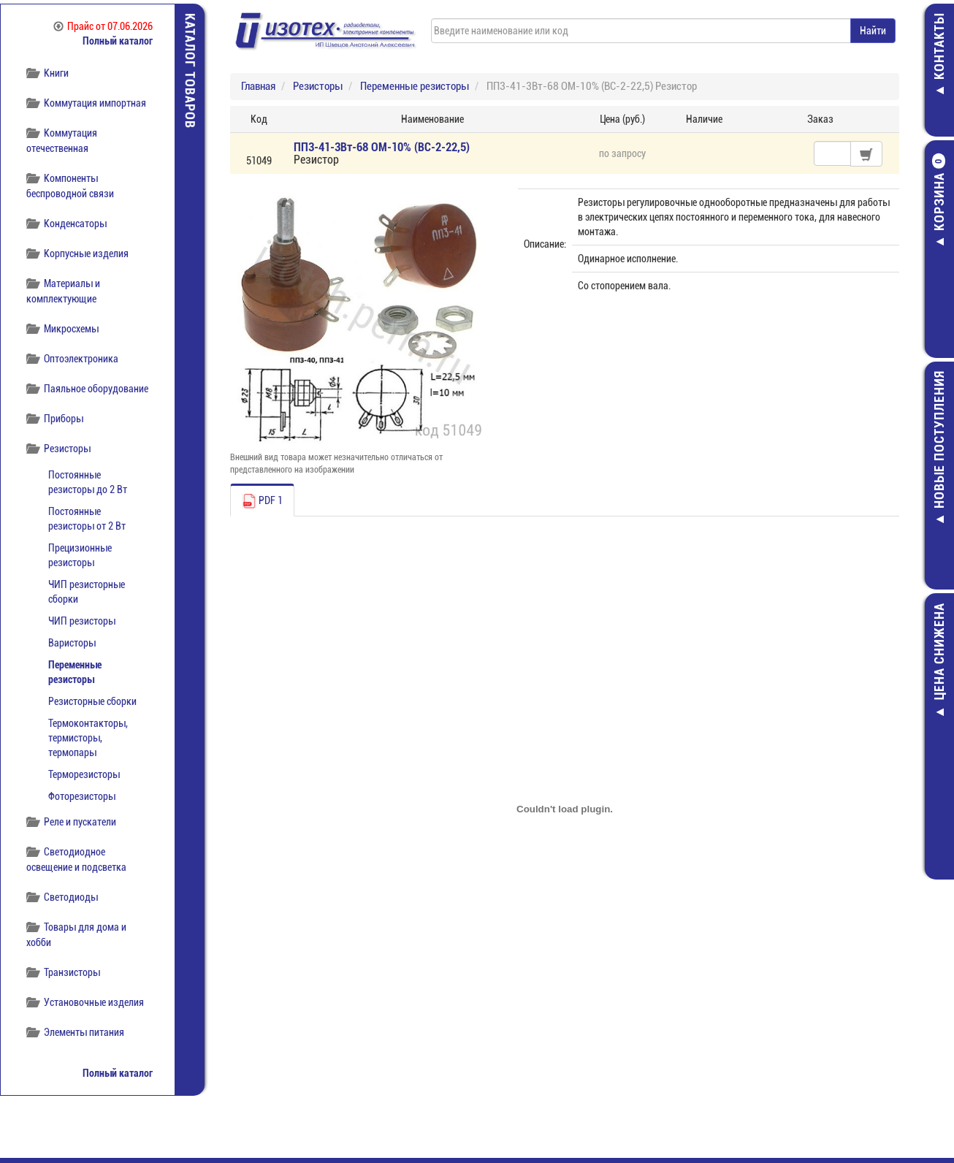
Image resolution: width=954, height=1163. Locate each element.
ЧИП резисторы (81, 621)
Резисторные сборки (92, 701)
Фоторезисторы (81, 796)
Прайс (103, 26)
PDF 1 (262, 501)
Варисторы (72, 643)
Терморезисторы (84, 774)
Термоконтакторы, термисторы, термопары (88, 737)
